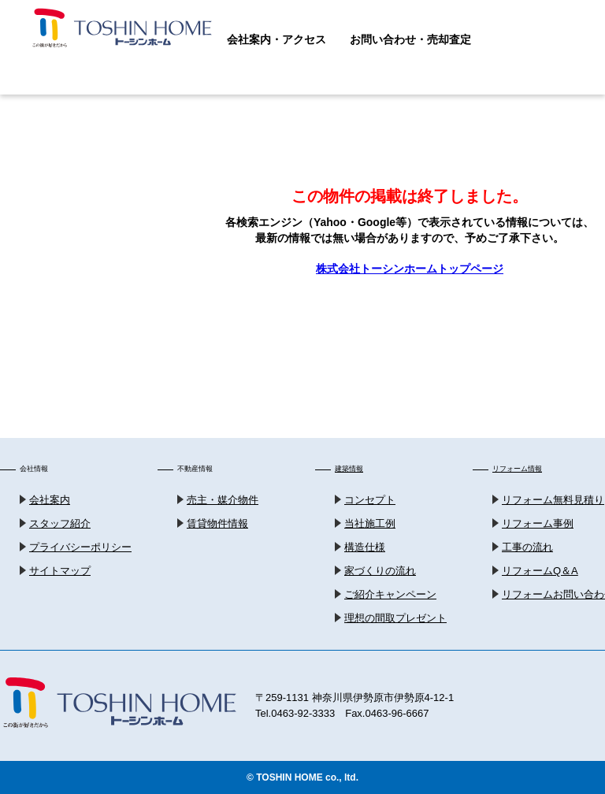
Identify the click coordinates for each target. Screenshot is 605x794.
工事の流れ (527, 547)
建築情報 (349, 469)
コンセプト (369, 500)
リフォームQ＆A (540, 571)
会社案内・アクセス (276, 39)
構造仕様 (364, 547)
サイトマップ (60, 571)
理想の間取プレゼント (395, 618)
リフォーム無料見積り (553, 500)
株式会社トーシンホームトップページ (409, 268)
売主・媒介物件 (222, 500)
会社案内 (49, 500)
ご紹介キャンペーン (390, 594)
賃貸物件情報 (217, 523)
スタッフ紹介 (60, 523)
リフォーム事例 (537, 523)
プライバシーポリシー (80, 547)
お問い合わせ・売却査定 (410, 39)
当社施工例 (369, 523)
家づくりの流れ (380, 571)
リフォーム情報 (517, 469)
